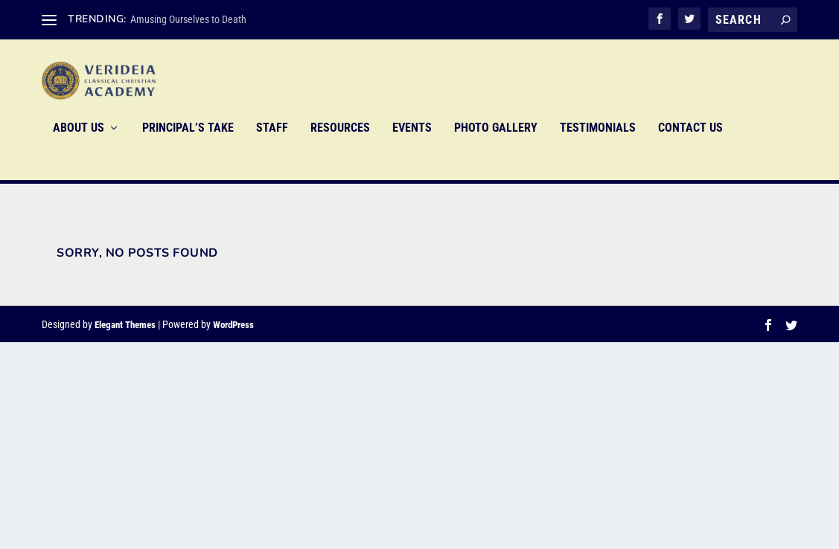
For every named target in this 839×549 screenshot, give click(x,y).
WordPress (233, 325)
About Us (78, 150)
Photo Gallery (495, 150)
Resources (340, 150)
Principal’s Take (188, 150)
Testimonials (598, 150)
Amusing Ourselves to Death (188, 19)
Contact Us (690, 150)
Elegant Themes (125, 325)
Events (412, 150)
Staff (272, 150)
